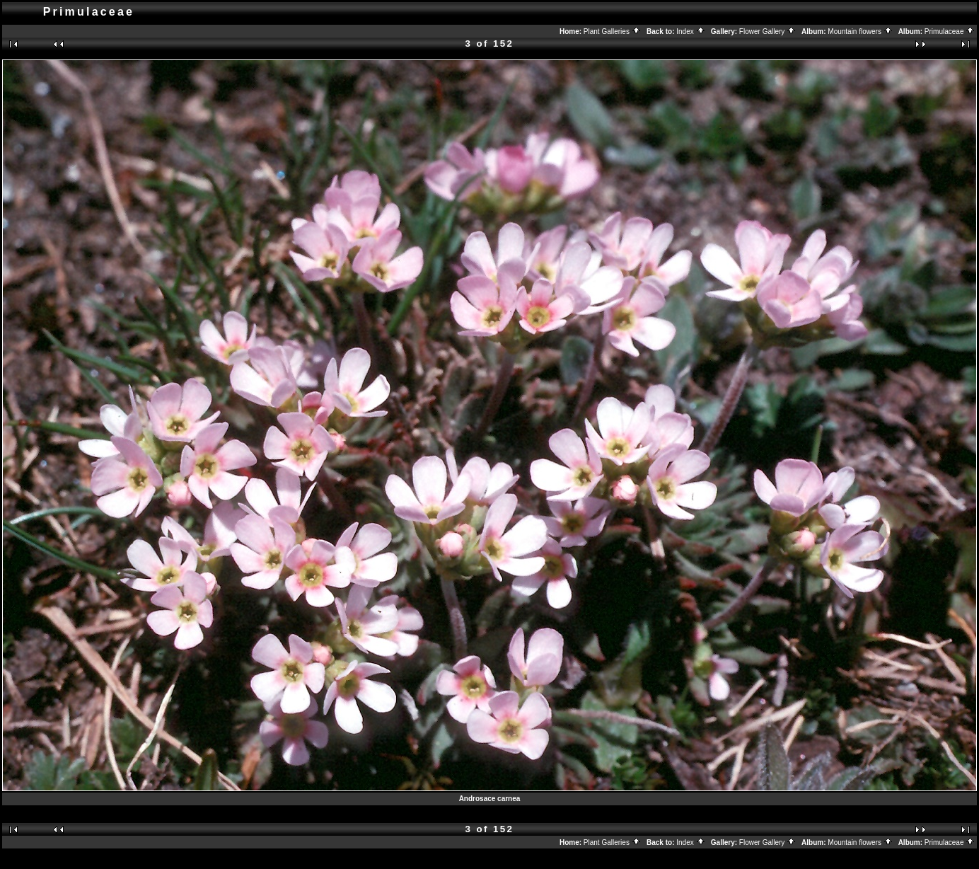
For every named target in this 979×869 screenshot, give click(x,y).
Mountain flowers (860, 31)
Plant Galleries (612, 31)
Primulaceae (950, 31)
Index (690, 31)
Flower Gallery (767, 31)
